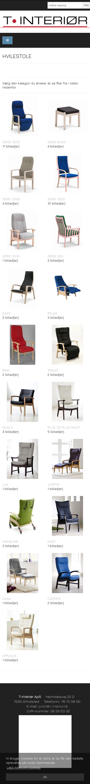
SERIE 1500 (56, 199)
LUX (5, 484)
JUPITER (54, 484)
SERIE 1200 (10, 256)
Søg (86, 5)
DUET (52, 541)
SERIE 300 (55, 256)
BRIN (5, 370)
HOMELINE (10, 541)
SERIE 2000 (11, 199)
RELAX (52, 313)
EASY (6, 313)
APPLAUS (9, 656)
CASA (6, 598)
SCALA (7, 427)
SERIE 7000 (11, 142)
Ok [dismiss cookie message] (45, 777)
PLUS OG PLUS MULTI (64, 427)
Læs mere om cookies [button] (24, 767)
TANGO (53, 370)
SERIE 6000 (57, 142)
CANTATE (54, 598)
